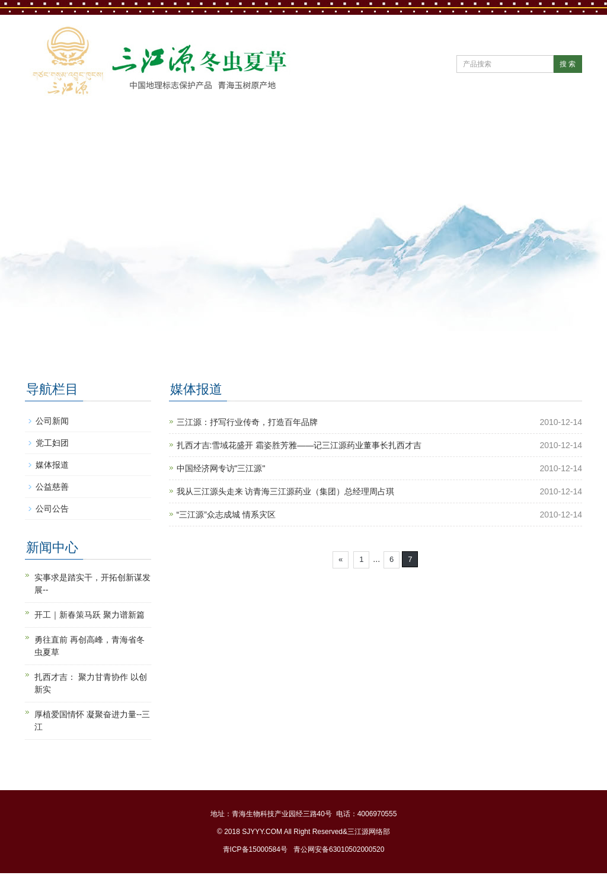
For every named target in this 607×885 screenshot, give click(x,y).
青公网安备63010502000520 (338, 849)
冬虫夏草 (502, 127)
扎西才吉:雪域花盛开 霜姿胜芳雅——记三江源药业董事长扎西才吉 (299, 445)
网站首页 (61, 127)
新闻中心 (208, 127)
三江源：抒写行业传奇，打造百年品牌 (247, 422)
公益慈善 (52, 486)
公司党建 (282, 127)
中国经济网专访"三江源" (221, 468)
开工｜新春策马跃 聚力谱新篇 (89, 614)
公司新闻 (52, 421)
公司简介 (135, 127)
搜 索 (568, 64)
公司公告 (52, 508)
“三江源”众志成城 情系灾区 (226, 514)
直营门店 (429, 127)
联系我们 (61, 165)
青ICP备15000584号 (255, 849)
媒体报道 (52, 464)
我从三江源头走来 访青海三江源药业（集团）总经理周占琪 (286, 491)
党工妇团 (52, 443)
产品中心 (355, 127)
